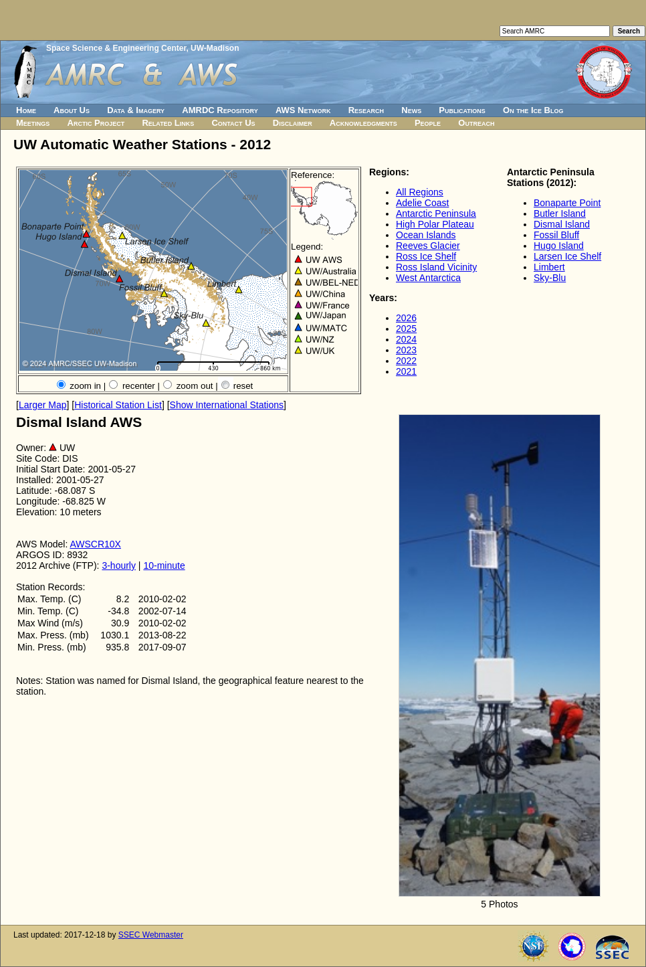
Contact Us (233, 123)
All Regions (419, 192)
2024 (406, 339)
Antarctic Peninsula (436, 213)
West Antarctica (428, 277)
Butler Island (560, 213)
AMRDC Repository (219, 110)
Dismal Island (562, 224)
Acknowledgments (363, 123)
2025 (406, 328)
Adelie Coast (422, 202)
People (428, 123)
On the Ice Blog (533, 110)
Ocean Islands (426, 235)
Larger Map (43, 405)
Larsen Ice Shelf (567, 256)
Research (366, 110)
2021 (406, 371)
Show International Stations (227, 405)
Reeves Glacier (428, 245)
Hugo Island (559, 245)
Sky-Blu (550, 277)
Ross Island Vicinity (436, 267)
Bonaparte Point (567, 202)
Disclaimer (292, 123)
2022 (406, 360)
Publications (462, 110)
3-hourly (119, 565)
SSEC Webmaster (150, 935)
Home (26, 110)
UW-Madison (215, 48)
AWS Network (303, 110)
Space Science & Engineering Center (116, 48)
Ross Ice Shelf (426, 256)
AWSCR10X (95, 544)
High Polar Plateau (435, 224)
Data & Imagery (136, 110)
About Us (71, 110)
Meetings (32, 123)
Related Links (168, 123)
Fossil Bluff (556, 235)
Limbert (549, 267)
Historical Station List (118, 405)
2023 (406, 350)
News (411, 110)
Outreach (476, 123)
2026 (406, 318)
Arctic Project (96, 123)
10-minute (164, 565)
